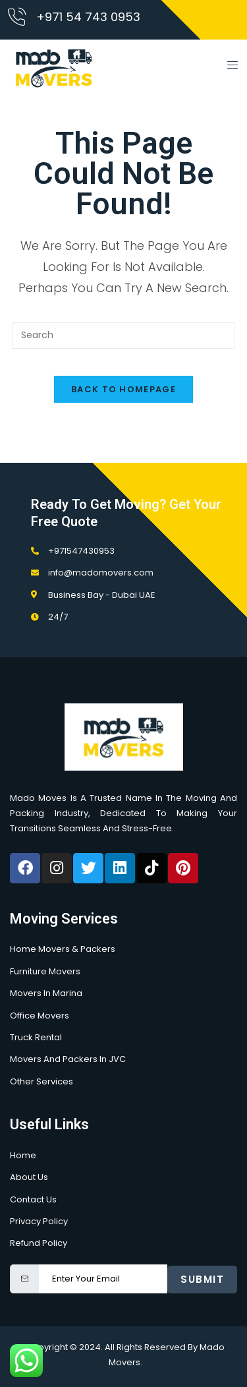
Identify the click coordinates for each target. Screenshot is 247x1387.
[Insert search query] (124, 335)
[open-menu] (228, 67)
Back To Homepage (123, 389)
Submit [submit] (202, 1279)
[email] (102, 1278)
